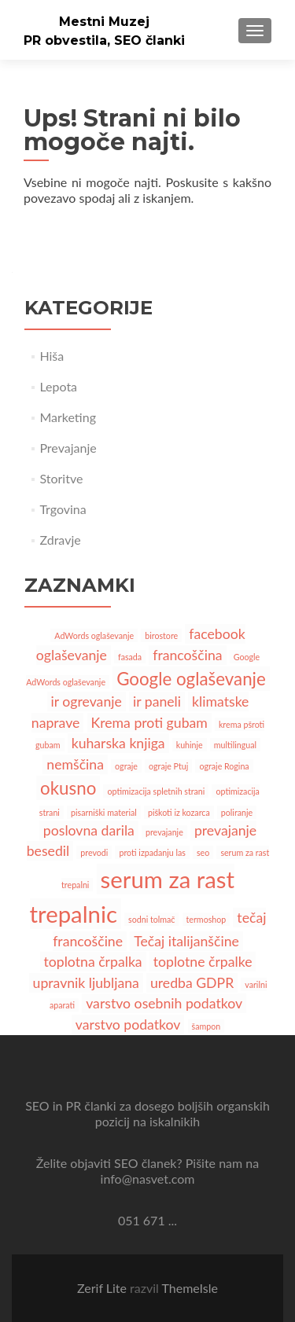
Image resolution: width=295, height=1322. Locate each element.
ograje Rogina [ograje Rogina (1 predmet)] (224, 766)
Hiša (51, 355)
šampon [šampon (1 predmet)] (206, 1026)
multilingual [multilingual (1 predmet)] (235, 745)
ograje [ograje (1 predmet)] (126, 766)
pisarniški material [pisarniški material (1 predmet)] (104, 812)
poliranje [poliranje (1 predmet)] (237, 812)
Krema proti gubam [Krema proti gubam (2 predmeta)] (149, 722)
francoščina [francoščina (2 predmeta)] (187, 655)
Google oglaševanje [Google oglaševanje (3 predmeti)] (191, 678)
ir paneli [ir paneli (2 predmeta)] (157, 701)
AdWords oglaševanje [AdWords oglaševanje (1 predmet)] (94, 635)
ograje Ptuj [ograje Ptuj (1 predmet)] (168, 766)
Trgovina (62, 508)
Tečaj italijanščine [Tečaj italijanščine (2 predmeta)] (186, 941)
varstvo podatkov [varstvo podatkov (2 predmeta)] (128, 1024)
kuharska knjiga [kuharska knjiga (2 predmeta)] (118, 743)
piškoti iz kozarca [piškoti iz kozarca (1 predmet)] (179, 812)
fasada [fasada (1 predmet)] (130, 657)
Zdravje (59, 539)
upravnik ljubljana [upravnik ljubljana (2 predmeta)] (86, 983)
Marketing (67, 416)
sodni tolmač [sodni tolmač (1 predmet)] (151, 919)
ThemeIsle (189, 1287)
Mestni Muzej (104, 21)
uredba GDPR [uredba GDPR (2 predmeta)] (192, 983)
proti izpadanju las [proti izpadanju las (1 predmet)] (152, 852)
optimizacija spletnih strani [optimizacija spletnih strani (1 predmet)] (156, 791)
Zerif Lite (103, 1287)
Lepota (58, 386)
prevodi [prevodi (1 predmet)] (94, 852)
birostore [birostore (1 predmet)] (161, 635)
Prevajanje (67, 447)
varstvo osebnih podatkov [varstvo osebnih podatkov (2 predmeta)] (164, 1003)
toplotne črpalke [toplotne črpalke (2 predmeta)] (203, 961)
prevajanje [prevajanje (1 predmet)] (164, 832)
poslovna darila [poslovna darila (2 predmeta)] (89, 830)
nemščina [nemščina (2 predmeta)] (75, 764)
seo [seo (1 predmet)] (203, 852)
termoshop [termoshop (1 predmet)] (206, 919)
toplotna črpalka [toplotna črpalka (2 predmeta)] (93, 961)
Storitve (61, 478)
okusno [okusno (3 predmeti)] (68, 788)
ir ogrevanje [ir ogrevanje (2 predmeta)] (86, 701)
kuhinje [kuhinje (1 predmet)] (189, 745)
